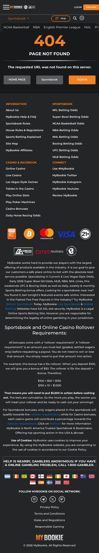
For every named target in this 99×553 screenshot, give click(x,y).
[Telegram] (43, 499)
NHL (87, 27)
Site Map (12, 143)
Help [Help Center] (61, 18)
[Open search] (75, 18)
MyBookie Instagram (66, 182)
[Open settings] (82, 17)
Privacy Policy (49, 507)
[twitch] (62, 499)
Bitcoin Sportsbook (19, 304)
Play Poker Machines (20, 202)
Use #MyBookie (63, 168)
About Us (12, 110)
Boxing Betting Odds (67, 143)
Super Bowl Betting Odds (70, 117)
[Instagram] (34, 499)
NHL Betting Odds (65, 137)
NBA (36, 27)
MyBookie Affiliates (19, 150)
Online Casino (15, 168)
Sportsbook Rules (18, 123)
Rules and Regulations (49, 520)
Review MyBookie (64, 195)
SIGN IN (82, 79)
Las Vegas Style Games (22, 182)
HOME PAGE (17, 79)
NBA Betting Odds (65, 130)
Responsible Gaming (49, 526)
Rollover (55, 423)
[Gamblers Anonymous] (23, 249)
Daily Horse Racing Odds (23, 215)
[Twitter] (52, 499)
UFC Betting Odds (65, 150)
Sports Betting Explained (23, 137)
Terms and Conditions (49, 513)
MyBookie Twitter (64, 175)
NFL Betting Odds (65, 110)
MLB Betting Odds (65, 157)
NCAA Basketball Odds (68, 123)
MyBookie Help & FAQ (21, 117)
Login (78, 7)
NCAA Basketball (16, 27)
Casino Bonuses (17, 208)
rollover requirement (45, 414)
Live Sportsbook (69, 304)
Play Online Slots (17, 195)
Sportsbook (17, 18)
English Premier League (62, 27)
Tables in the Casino (20, 188)
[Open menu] (5, 7)
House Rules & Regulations (24, 130)
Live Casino (13, 175)
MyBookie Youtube (65, 188)
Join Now (91, 7)
